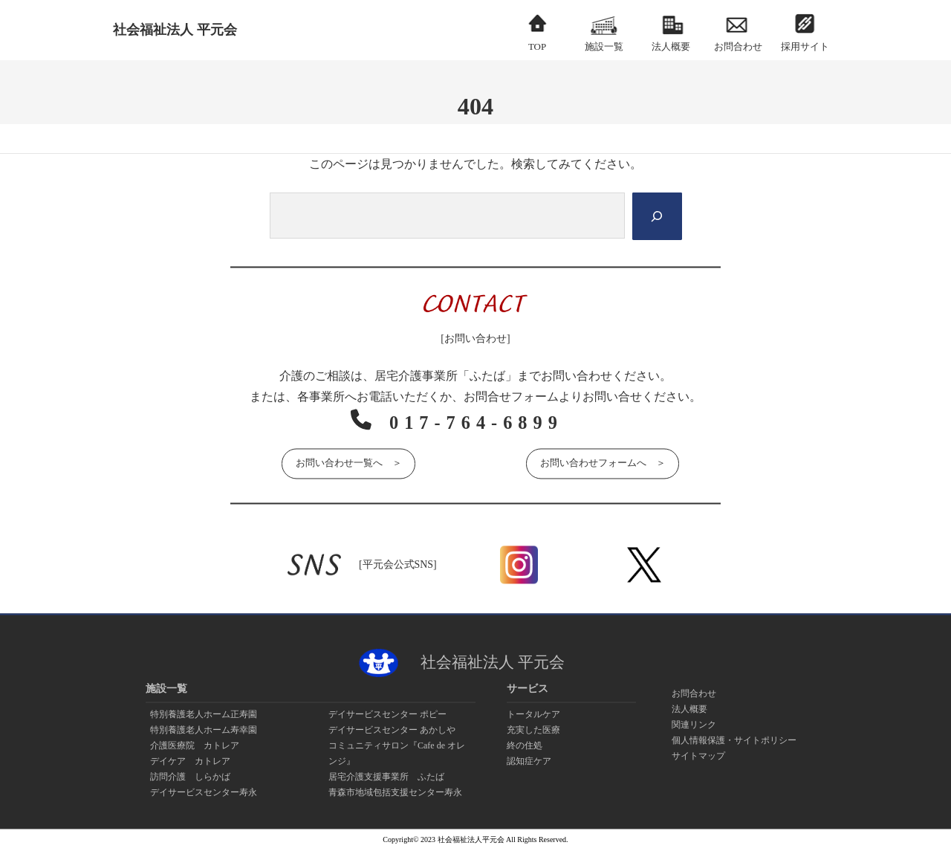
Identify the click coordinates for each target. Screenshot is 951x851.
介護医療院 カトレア (194, 745)
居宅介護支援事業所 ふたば (386, 776)
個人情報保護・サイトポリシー (734, 740)
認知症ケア (529, 761)
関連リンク (694, 724)
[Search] (655, 216)
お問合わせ (694, 693)
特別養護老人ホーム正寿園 (203, 714)
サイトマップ (698, 756)
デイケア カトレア (190, 761)
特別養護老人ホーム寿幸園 (203, 730)
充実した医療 (533, 730)
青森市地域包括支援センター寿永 (395, 792)
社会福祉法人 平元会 (175, 29)
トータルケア (533, 714)
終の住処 (524, 745)
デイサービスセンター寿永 (203, 792)
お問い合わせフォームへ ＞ (602, 461)
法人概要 (689, 709)
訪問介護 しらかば (190, 776)
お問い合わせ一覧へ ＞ (348, 461)
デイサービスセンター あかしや (391, 730)
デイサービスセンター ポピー (387, 714)
